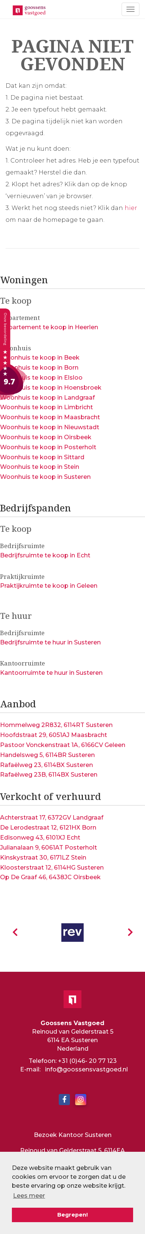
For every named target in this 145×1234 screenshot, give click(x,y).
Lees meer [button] (29, 1195)
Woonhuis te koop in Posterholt (48, 447)
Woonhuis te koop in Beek (40, 357)
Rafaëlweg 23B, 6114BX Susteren (48, 774)
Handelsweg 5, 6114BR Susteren (47, 754)
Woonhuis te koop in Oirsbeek (45, 437)
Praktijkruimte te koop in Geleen (48, 585)
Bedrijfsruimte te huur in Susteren (50, 642)
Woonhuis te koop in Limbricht (46, 407)
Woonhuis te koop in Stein (39, 466)
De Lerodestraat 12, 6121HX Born (48, 827)
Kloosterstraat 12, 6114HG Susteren (52, 867)
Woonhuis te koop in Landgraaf (47, 397)
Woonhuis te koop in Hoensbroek (51, 387)
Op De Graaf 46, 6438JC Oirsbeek (50, 877)
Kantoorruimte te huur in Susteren (51, 672)
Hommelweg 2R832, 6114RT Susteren (56, 724)
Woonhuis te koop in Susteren (45, 476)
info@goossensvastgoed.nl (86, 1069)
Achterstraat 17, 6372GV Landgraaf (51, 817)
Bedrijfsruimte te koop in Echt (45, 555)
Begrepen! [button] (72, 1214)
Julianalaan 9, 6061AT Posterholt (48, 847)
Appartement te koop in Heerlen (49, 327)
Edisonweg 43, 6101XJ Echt (40, 837)
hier (131, 207)
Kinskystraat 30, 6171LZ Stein (43, 857)
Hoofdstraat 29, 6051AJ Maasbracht (53, 734)
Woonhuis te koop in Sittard (42, 457)
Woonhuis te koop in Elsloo (41, 377)
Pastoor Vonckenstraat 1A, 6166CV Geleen (62, 744)
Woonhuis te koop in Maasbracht (50, 417)
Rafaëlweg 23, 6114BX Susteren (46, 764)
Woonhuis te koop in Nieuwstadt (49, 427)
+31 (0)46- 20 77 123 (87, 1060)
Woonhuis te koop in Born (39, 367)
